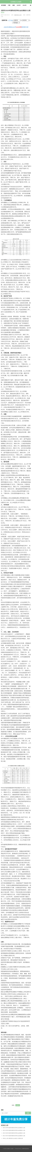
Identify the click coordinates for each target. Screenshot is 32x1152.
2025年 (19, 5)
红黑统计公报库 (16, 2)
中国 (9, 5)
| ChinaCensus (17, 1148)
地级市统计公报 (17, 15)
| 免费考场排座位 (25, 1148)
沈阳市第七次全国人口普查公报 (13, 1138)
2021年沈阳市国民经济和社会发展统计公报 (14, 1135)
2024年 (24, 5)
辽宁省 (10, 20)
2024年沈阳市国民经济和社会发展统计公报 (14, 1127)
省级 (13, 5)
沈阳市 (17, 1105)
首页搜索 (3, 5)
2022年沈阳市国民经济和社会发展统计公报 (14, 1133)
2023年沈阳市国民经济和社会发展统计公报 (14, 1130)
